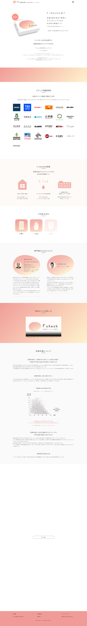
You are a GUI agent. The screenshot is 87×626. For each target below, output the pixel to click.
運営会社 (39, 616)
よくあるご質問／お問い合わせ (18, 616)
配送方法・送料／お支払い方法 (67, 616)
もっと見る (43, 567)
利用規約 (14, 613)
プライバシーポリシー (65, 613)
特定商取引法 (39, 613)
